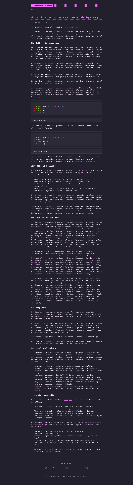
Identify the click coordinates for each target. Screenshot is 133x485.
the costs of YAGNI (77, 170)
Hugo (64, 477)
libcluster (35, 290)
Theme (72, 477)
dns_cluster (89, 287)
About (33, 10)
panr (85, 477)
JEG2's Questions (70, 27)
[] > (78, 468)
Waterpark (68, 400)
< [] (52, 468)
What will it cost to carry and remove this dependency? (65, 17)
